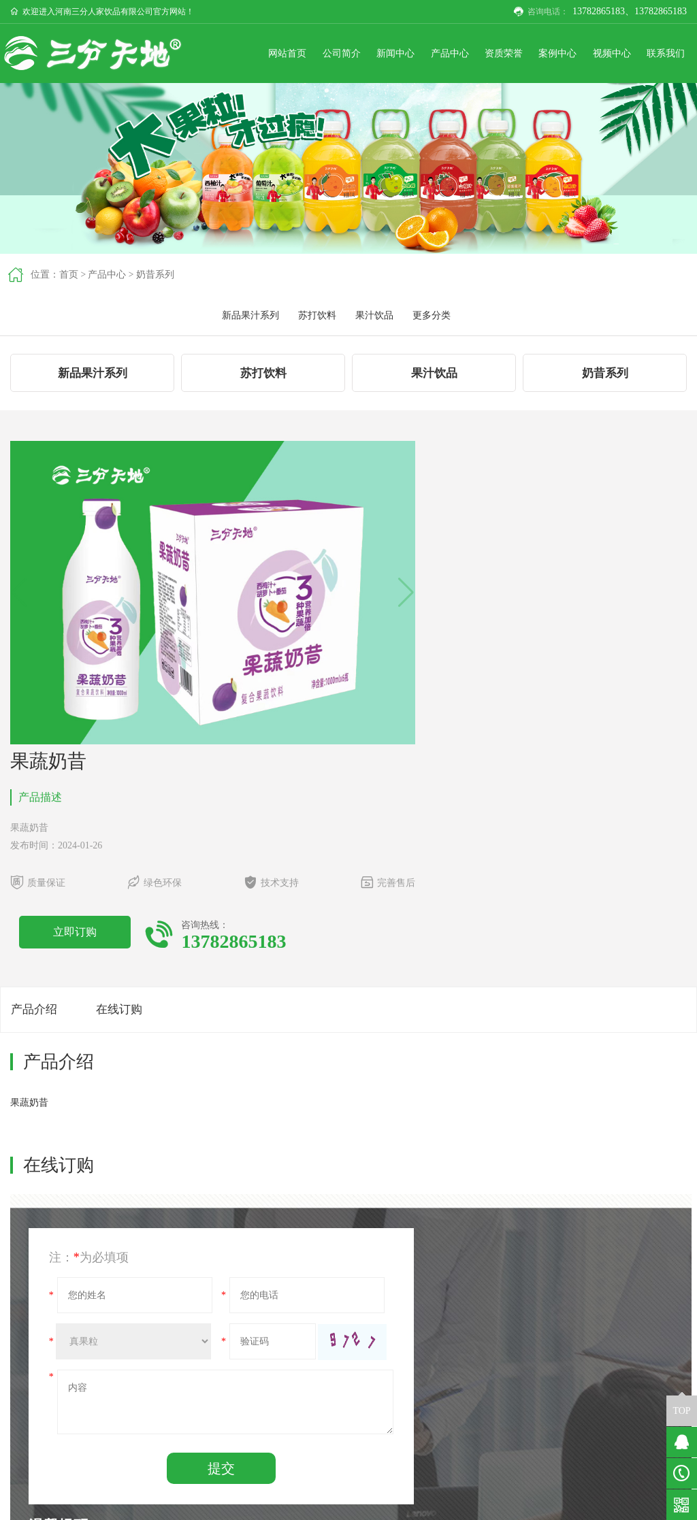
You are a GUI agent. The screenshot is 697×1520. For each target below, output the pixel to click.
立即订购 (423, 614)
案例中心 (545, 55)
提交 (184, 1175)
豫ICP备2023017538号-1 (613, 1504)
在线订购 (127, 710)
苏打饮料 (544, 277)
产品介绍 (35, 710)
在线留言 (545, 1432)
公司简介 (311, 55)
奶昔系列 (156, 277)
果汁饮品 (601, 277)
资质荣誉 (487, 55)
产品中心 (428, 55)
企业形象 (290, 1432)
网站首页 (252, 55)
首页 (68, 277)
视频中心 (604, 55)
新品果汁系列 (477, 277)
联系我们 (662, 55)
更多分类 (658, 277)
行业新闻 (375, 1416)
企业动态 (375, 1399)
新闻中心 (370, 55)
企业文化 (290, 1416)
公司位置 (545, 1416)
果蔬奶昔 (89, 1273)
